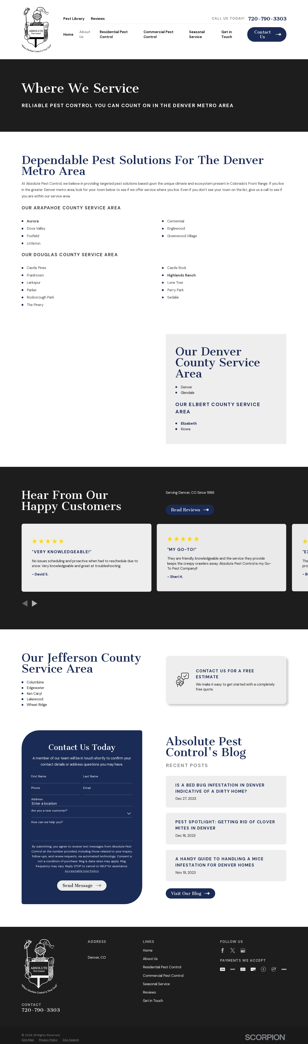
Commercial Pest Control (163, 975)
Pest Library (73, 18)
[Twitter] (232, 950)
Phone (29, 788)
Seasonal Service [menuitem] (197, 34)
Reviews (98, 18)
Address (31, 799)
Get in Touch (153, 1000)
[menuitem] (28, 1040)
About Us (150, 959)
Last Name (84, 776)
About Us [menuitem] (84, 34)
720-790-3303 (267, 18)
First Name (32, 776)
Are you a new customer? (43, 810)
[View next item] (34, 603)
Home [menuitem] (68, 34)
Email (81, 788)
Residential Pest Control (162, 967)
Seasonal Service (156, 984)
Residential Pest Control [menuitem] (114, 34)
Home (148, 950)
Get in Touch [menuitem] (226, 34)
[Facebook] (222, 950)
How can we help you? (41, 822)
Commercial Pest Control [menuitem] (158, 34)
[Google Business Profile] (242, 950)
